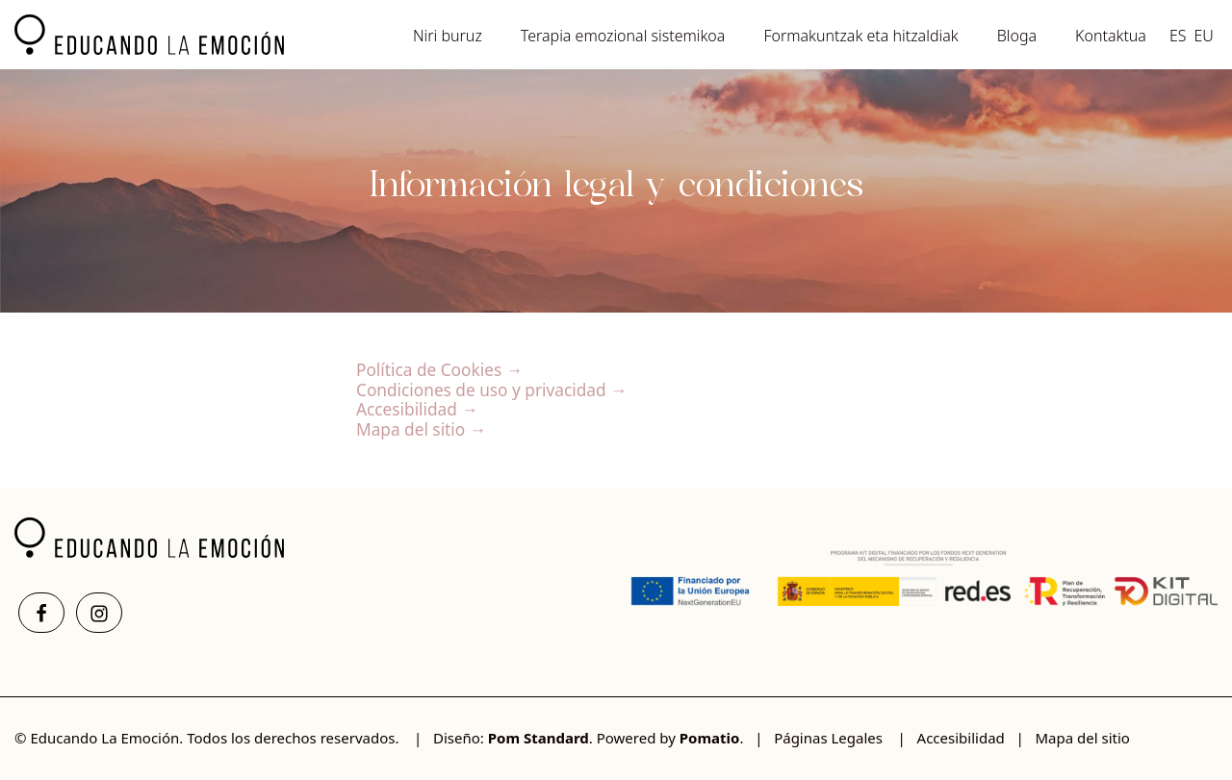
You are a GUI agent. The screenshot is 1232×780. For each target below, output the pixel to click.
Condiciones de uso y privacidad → (491, 390)
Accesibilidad (961, 737)
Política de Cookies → (439, 370)
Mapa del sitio (1082, 737)
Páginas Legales (828, 737)
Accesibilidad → (417, 409)
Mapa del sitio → (421, 429)
